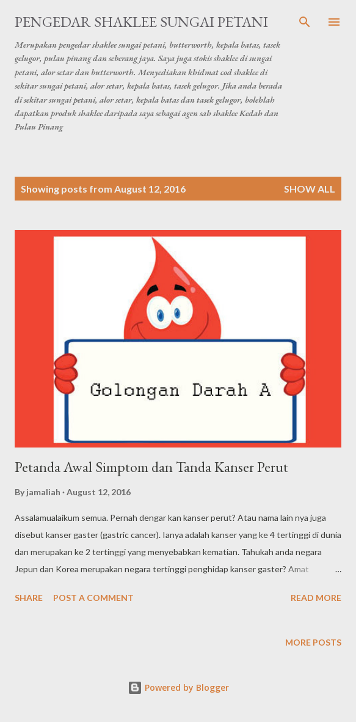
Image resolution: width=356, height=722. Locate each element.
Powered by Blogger (178, 687)
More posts (313, 642)
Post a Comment (93, 597)
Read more (316, 597)
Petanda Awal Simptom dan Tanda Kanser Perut (151, 466)
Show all (309, 188)
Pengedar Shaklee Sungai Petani (141, 21)
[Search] (304, 22)
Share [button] (29, 597)
